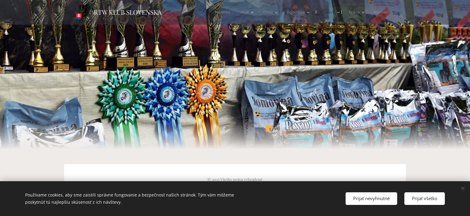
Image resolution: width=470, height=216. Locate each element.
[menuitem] (223, 12)
